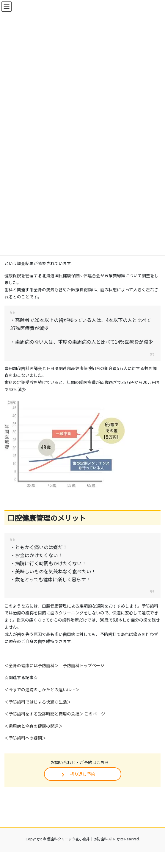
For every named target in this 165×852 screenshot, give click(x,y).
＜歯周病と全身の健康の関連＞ (33, 726)
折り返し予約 (82, 774)
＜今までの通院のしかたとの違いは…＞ (41, 690)
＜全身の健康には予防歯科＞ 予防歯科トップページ (54, 665)
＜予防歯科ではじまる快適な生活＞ (37, 702)
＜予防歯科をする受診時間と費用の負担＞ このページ (54, 714)
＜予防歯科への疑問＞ (25, 738)
